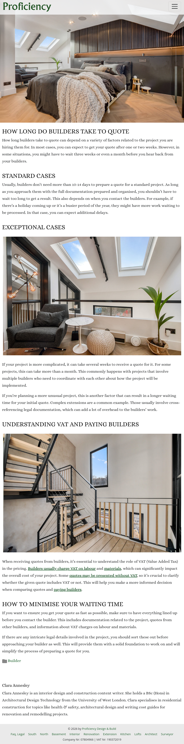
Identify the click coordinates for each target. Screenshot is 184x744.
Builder (14, 660)
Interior (74, 734)
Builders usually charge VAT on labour (62, 568)
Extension (110, 734)
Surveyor (167, 734)
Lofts (137, 734)
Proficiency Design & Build (99, 729)
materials (112, 568)
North (44, 734)
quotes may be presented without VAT (103, 575)
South (32, 734)
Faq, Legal (18, 734)
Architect (151, 734)
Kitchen (125, 734)
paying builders (67, 589)
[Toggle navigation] (174, 6)
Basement (59, 734)
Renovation (91, 734)
